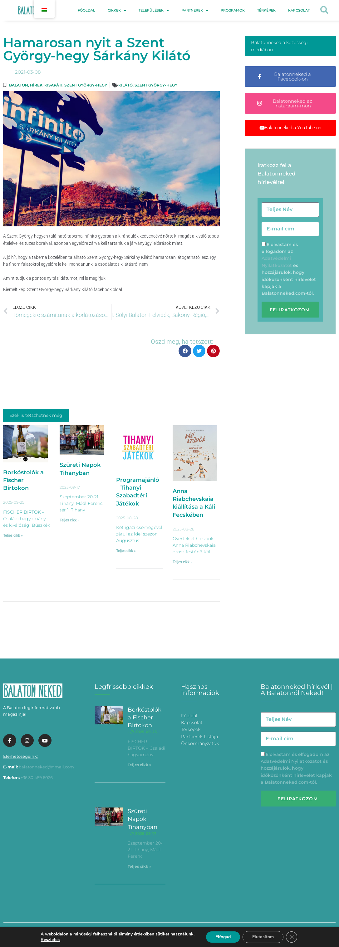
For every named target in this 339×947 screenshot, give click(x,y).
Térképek (266, 10)
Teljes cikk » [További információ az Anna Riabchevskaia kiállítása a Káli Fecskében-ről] (182, 562)
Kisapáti (53, 85)
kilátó (125, 85)
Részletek (50, 940)
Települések (154, 10)
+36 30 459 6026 (37, 777)
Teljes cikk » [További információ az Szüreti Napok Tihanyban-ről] (69, 520)
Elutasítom (263, 937)
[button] (324, 10)
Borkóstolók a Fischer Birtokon (23, 480)
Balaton (18, 85)
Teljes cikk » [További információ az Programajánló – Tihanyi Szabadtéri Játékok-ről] (126, 551)
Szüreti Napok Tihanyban (142, 819)
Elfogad (223, 937)
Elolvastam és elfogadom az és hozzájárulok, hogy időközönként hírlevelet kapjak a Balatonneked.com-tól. (296, 768)
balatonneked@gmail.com (46, 766)
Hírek (36, 85)
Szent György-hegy (85, 85)
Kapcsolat (299, 10)
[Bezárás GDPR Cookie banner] (291, 937)
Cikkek (117, 10)
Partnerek (194, 10)
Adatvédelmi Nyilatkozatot (291, 761)
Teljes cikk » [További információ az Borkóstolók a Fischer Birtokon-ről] (13, 535)
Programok (233, 10)
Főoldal (86, 10)
